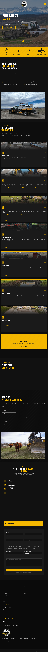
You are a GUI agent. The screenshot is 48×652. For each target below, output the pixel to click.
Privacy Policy (11, 618)
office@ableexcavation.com (12, 485)
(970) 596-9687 (10, 481)
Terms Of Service (5, 618)
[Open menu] (45, 4)
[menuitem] (7, 624)
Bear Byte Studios (12, 650)
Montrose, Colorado (10, 492)
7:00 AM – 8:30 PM (10, 488)
